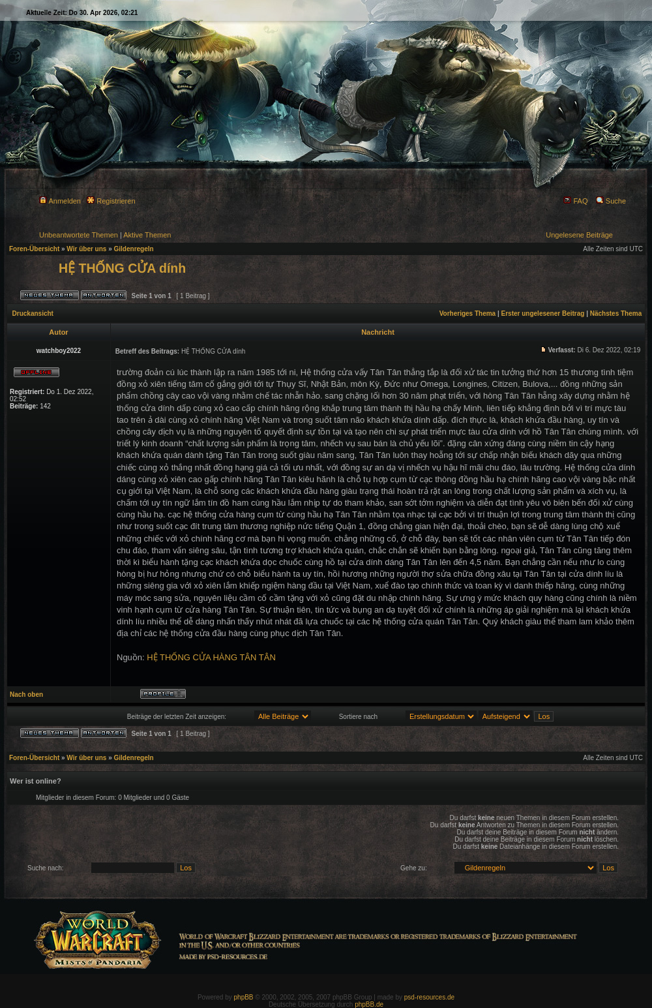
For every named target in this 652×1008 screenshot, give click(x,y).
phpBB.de (369, 1004)
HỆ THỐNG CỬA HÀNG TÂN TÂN (211, 657)
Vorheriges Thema (467, 313)
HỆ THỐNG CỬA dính (122, 268)
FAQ (575, 201)
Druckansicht (32, 313)
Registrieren (111, 201)
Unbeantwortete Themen (78, 235)
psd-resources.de (429, 997)
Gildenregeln (134, 248)
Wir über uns (86, 248)
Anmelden (60, 201)
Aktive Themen (147, 235)
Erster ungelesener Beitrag (543, 313)
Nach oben (26, 694)
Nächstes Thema (616, 313)
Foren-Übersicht (34, 248)
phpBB (244, 997)
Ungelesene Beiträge (579, 235)
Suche (611, 201)
